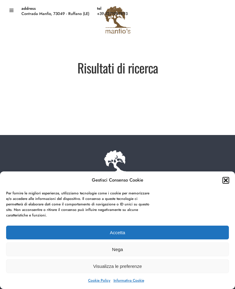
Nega (117, 249)
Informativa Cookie (129, 280)
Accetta (117, 232)
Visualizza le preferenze (117, 266)
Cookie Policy (99, 280)
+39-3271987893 (112, 14)
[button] (226, 180)
